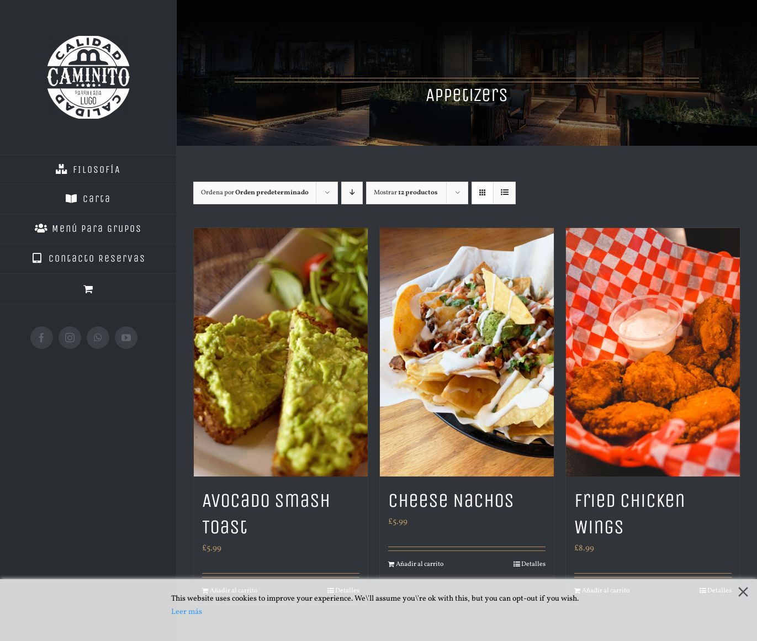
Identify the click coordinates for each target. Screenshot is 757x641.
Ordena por (255, 192)
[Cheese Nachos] (467, 352)
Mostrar (406, 192)
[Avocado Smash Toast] (281, 352)
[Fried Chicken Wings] (653, 352)
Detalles (533, 564)
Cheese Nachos (451, 500)
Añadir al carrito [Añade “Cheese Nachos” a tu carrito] (419, 564)
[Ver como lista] (504, 193)
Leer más (186, 612)
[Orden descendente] (352, 193)
